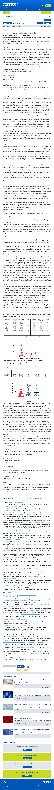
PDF (50, 26)
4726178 (14, 578)
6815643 (37, 557)
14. (3, 559)
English (44, 1)
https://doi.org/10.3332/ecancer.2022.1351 (11, 26)
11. (3, 541)
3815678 (43, 636)
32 (47, 421)
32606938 (28, 527)
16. (3, 571)
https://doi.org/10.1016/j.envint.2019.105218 (14, 630)
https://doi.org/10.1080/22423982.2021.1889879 (19, 551)
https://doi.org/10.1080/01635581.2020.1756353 (38, 522)
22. (3, 602)
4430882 (18, 539)
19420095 (29, 625)
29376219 (24, 572)
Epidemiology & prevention (28, 672)
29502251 (46, 647)
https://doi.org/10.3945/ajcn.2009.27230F (13, 625)
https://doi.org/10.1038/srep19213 (34, 576)
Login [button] (42, 5)
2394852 (40, 642)
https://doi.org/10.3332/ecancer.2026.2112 (22, 698)
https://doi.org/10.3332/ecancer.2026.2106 (22, 723)
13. (3, 554)
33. (3, 657)
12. (3, 548)
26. (3, 621)
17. (3, 574)
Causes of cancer (19, 672)
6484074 (22, 606)
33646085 (37, 551)
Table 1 (26, 251)
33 (42, 431)
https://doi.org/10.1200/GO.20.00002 (32, 591)
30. (3, 644)
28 (24, 412)
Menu (6, 13)
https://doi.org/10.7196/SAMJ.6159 (19, 636)
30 (3, 419)
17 (42, 126)
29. (3, 638)
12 (46, 114)
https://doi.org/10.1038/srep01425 (11, 568)
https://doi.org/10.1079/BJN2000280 (12, 510)
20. (3, 595)
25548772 (40, 651)
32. (3, 653)
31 (5, 419)
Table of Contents (7, 23)
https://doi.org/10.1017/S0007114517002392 (33, 544)
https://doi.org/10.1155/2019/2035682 (12, 557)
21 (3, 292)
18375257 (31, 642)
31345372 (30, 585)
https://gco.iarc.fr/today (24, 514)
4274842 (49, 651)
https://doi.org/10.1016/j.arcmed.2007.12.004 (14, 642)
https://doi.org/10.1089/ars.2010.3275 (30, 614)
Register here (27, 749)
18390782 (30, 506)
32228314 (47, 591)
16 (3, 126)
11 (46, 112)
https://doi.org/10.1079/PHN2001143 (25, 498)
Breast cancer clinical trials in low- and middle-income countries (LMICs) (31, 692)
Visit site (27, 758)
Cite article (40, 23)
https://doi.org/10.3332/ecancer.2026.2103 (22, 735)
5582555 (28, 533)
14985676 (5, 661)
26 (49, 309)
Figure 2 (23, 274)
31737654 (28, 557)
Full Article (47, 26)
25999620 (8, 539)
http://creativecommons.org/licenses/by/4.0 (13, 87)
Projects (4, 782)
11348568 (27, 510)
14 (49, 115)
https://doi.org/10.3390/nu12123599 (14, 619)
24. (3, 612)
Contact (4, 781)
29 (12, 417)
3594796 (35, 568)
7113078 (9, 592)
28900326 (18, 533)
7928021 (47, 551)
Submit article (47, 19)
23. (3, 608)
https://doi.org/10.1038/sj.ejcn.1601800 (33, 659)
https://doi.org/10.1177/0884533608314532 (13, 506)
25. (3, 616)
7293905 (38, 527)
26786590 (5, 578)
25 (42, 307)
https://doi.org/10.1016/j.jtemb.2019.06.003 (13, 585)
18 (11, 129)
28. (3, 633)
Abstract (42, 26)
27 (3, 312)
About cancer (27, 766)
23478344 (25, 568)
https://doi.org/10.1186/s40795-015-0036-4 (37, 610)
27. (3, 627)
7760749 (30, 619)
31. (3, 649)
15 (13, 119)
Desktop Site (5, 786)
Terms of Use (5, 785)
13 (47, 115)
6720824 (43, 563)
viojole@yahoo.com (10, 75)
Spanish (49, 1)
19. (3, 587)
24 (7, 307)
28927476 (5, 546)
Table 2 (36, 272)
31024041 (12, 606)
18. (3, 580)
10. (3, 535)
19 (45, 148)
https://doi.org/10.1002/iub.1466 (17, 502)
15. (3, 565)
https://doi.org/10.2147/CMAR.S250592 (12, 527)
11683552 (40, 498)
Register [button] (48, 5)
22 (39, 294)
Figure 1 (41, 263)
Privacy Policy (6, 788)
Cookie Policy (5, 784)
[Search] (49, 17)
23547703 (34, 636)
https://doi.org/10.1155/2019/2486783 (26, 563)
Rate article (47, 23)
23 (47, 295)
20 (23, 265)
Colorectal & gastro (11, 672)
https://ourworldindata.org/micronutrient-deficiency (15, 600)
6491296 (34, 572)
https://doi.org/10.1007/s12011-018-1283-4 (29, 647)
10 (31, 110)
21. (3, 599)
